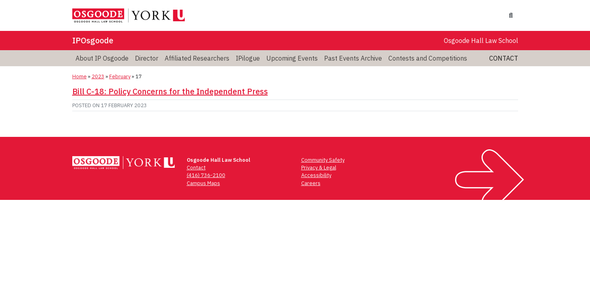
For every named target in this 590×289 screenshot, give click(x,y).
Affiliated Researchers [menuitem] (197, 58)
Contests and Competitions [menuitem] (427, 58)
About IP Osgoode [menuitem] (102, 58)
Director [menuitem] (146, 58)
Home (79, 76)
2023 (98, 76)
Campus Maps (203, 183)
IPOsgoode (92, 40)
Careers (311, 183)
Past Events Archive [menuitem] (353, 58)
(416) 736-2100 (206, 175)
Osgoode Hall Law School (481, 41)
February (120, 76)
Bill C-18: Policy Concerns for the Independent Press (170, 91)
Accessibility (316, 175)
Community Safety (323, 160)
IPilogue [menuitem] (248, 58)
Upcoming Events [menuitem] (292, 58)
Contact (503, 58)
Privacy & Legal (318, 167)
